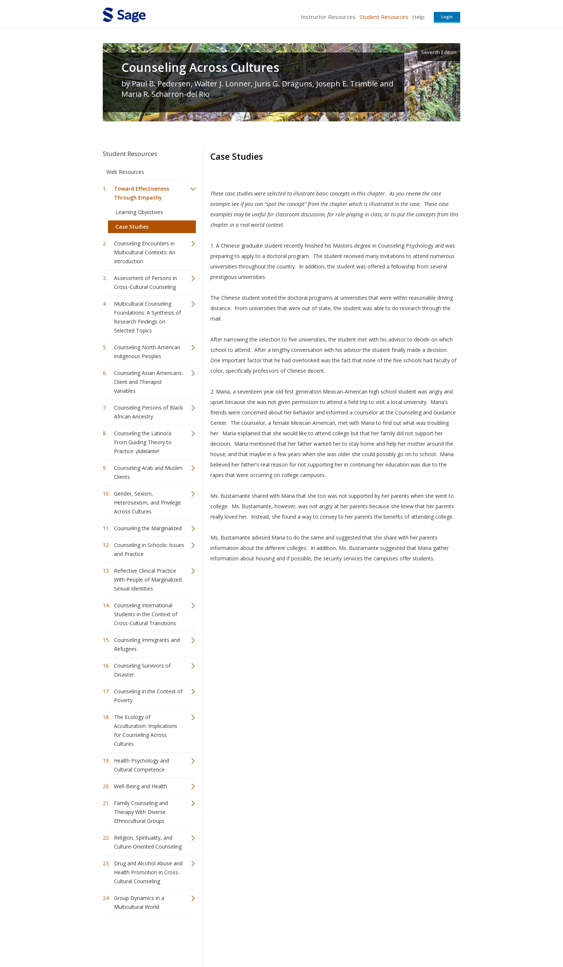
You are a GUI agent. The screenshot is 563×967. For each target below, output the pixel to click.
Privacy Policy (411, 939)
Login (447, 16)
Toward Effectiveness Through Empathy (141, 193)
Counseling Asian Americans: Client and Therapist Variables (148, 381)
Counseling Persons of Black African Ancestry (148, 412)
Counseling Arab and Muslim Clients (148, 472)
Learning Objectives (139, 212)
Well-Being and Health (140, 786)
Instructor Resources (328, 16)
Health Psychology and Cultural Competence (141, 765)
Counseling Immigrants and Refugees (147, 644)
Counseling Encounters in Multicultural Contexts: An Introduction (144, 252)
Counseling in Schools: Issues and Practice (149, 549)
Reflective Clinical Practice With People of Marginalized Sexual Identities (148, 579)
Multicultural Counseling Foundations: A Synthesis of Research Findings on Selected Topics (147, 317)
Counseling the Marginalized (148, 528)
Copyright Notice (369, 939)
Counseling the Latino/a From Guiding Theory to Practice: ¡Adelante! (143, 442)
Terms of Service (323, 939)
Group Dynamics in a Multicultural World (139, 902)
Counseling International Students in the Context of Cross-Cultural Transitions (145, 614)
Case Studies (132, 226)
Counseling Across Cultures (200, 67)
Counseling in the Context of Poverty (148, 696)
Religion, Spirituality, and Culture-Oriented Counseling (148, 842)
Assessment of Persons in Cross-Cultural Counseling (145, 282)
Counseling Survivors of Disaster (142, 670)
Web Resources (125, 171)
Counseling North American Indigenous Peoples (147, 352)
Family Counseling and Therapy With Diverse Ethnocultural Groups (141, 811)
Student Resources (383, 16)
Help (418, 16)
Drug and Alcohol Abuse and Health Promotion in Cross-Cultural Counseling (148, 872)
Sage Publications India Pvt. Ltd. (210, 939)
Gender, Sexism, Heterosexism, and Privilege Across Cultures (147, 502)
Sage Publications (145, 939)
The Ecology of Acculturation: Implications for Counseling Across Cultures (145, 730)
